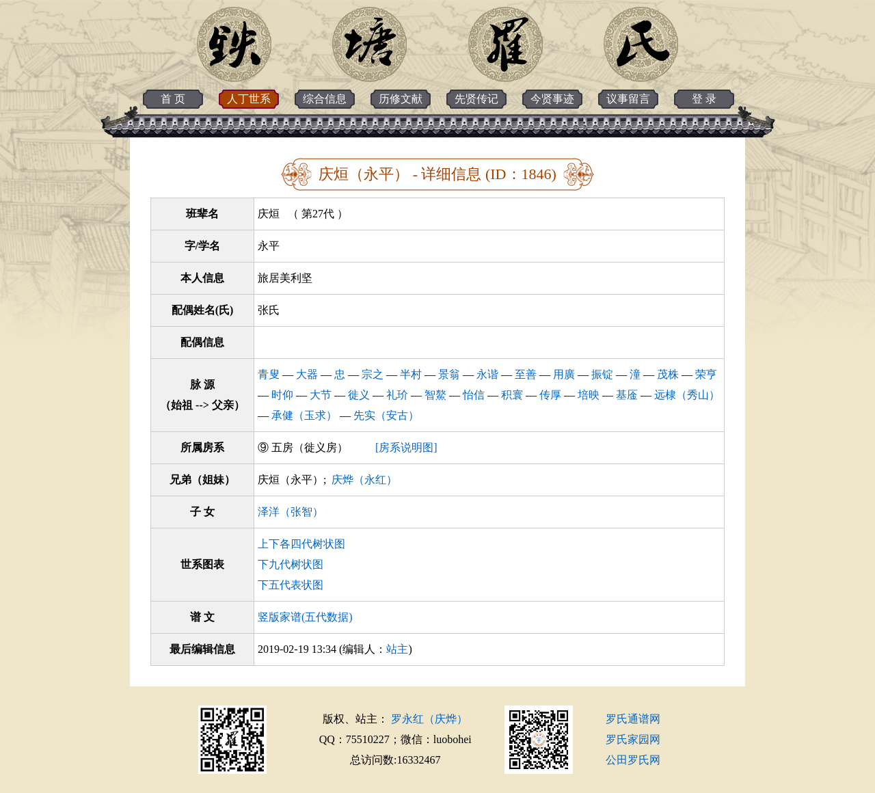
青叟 (269, 374)
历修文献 (400, 99)
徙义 (359, 395)
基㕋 (627, 395)
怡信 (474, 395)
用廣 (564, 374)
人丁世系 (249, 99)
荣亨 (706, 374)
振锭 (602, 374)
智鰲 (435, 395)
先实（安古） (386, 415)
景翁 (449, 374)
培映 (589, 395)
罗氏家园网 (633, 739)
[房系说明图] (406, 447)
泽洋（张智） (290, 512)
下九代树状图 (290, 564)
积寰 (512, 395)
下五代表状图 (290, 585)
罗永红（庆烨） (429, 719)
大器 (307, 374)
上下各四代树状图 (301, 544)
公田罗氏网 (633, 760)
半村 (411, 374)
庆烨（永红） (364, 479)
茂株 (668, 374)
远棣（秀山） (687, 395)
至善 (526, 374)
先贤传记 (476, 99)
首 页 (173, 99)
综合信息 (325, 99)
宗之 (372, 374)
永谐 (487, 374)
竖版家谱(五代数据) (305, 617)
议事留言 (628, 99)
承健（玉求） (304, 415)
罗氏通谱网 (633, 719)
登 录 (704, 99)
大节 (321, 395)
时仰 (282, 395)
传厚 (550, 395)
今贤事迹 (552, 99)
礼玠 (397, 395)
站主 (397, 649)
